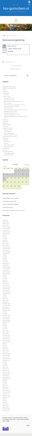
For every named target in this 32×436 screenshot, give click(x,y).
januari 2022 (5, 302)
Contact (4, 89)
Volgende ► (26, 165)
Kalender (6, 94)
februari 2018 (6, 368)
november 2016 (6, 392)
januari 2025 (5, 245)
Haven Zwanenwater (9, 133)
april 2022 (5, 297)
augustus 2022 (6, 293)
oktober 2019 (6, 338)
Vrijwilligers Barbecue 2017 (10, 113)
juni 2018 (5, 362)
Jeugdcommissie (7, 124)
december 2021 (6, 303)
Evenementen (6, 93)
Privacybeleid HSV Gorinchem (10, 136)
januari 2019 (5, 352)
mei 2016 (5, 402)
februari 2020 (6, 332)
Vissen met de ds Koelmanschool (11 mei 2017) (15, 109)
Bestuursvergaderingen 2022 (10, 88)
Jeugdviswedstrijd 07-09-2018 (11, 106)
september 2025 (7, 231)
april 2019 (5, 347)
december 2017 (6, 372)
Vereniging (5, 140)
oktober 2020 (6, 318)
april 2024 (5, 260)
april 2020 (5, 328)
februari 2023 (6, 283)
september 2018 (7, 358)
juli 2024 (5, 255)
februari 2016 (6, 405)
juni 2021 (5, 312)
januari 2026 (5, 225)
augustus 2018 (6, 360)
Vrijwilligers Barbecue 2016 (10, 111)
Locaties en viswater (8, 128)
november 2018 (6, 355)
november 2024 (6, 248)
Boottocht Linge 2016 (9, 99)
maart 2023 (5, 282)
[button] (2, 27)
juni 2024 (5, 257)
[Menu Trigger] (29, 3)
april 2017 (5, 384)
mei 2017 (5, 382)
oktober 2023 (6, 270)
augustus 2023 (6, 273)
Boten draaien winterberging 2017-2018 (13, 101)
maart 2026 (5, 221)
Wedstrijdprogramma (9, 153)
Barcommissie (7, 141)
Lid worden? (6, 126)
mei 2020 (5, 327)
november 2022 (6, 288)
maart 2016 (5, 404)
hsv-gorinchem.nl (16, 8)
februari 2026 (6, 223)
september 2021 (7, 308)
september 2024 (7, 251)
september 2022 (7, 292)
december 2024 (6, 247)
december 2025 (6, 226)
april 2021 (5, 313)
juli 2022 (5, 295)
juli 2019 (5, 343)
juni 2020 (5, 325)
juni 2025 (5, 236)
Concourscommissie (9, 144)
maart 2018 (5, 367)
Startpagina (5, 138)
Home (4, 35)
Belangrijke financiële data (9, 86)
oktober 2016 (6, 394)
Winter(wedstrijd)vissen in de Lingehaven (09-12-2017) (16, 117)
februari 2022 (6, 300)
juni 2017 (5, 380)
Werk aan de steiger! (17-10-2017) (12, 114)
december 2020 (6, 315)
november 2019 (6, 337)
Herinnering (5, 119)
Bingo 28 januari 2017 (9, 98)
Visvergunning (6, 148)
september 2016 (7, 395)
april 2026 (5, 220)
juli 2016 (5, 399)
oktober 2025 (6, 230)
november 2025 (6, 228)
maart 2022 (5, 298)
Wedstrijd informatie (8, 151)
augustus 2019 (6, 342)
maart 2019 (5, 348)
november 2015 (6, 410)
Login (28, 425)
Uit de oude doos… (8, 108)
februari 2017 (6, 387)
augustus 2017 (6, 378)
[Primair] (16, 20)
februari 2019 (6, 350)
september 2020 (7, 320)
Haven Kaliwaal (7, 131)
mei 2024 (5, 258)
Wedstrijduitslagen (8, 155)
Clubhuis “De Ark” (8, 129)
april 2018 (5, 365)
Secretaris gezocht (8, 207)
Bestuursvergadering (16, 65)
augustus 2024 (6, 253)
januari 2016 (5, 407)
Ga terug (10, 51)
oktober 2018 (6, 357)
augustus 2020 (6, 322)
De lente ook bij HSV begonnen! (11, 204)
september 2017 (7, 377)
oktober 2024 (6, 250)
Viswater (5, 150)
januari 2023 (5, 285)
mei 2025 (5, 238)
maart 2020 (5, 330)
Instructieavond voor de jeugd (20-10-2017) (14, 104)
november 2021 (6, 305)
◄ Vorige (4, 165)
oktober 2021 (6, 307)
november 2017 (6, 373)
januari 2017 (5, 388)
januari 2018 (5, 370)
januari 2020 (5, 333)
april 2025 (5, 240)
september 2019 (7, 340)
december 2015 (6, 409)
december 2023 (6, 267)
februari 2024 (6, 263)
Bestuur (6, 143)
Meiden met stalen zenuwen (11, 134)
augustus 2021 (6, 310)
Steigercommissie (8, 146)
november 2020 (6, 317)
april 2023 (5, 280)
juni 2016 (5, 400)
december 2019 (6, 335)
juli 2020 (5, 323)
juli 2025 (5, 235)
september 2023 (7, 272)
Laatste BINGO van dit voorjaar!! (11, 198)
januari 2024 (5, 265)
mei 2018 (5, 363)
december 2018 (6, 353)
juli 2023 (5, 275)
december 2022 (6, 287)
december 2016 (6, 390)
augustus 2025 (6, 233)
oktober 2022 (6, 290)
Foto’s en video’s (7, 96)
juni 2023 (5, 277)
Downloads (5, 91)
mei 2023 (5, 278)
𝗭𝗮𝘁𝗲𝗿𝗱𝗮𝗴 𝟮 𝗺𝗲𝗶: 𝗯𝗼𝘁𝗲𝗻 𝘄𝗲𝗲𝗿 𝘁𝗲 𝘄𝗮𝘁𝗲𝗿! (14, 210)
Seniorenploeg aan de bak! (9, 201)
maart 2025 (5, 241)
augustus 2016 (6, 397)
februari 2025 (6, 243)
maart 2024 (5, 262)
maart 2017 (5, 385)
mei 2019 (5, 345)
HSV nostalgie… (8, 103)
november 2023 (6, 268)
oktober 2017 (6, 375)
